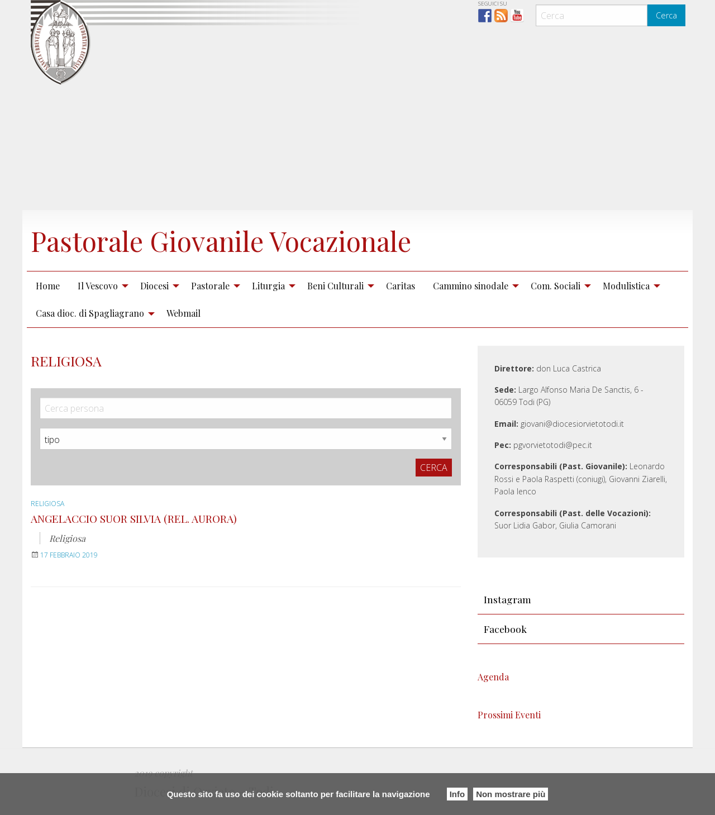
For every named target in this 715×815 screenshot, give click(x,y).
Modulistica (626, 286)
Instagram (507, 599)
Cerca (666, 15)
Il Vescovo (98, 286)
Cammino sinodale (470, 286)
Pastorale (210, 286)
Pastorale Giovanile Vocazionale (221, 241)
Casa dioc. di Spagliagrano (90, 313)
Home (48, 286)
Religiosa (47, 503)
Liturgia (268, 286)
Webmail (183, 313)
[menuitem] (48, 285)
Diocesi (154, 286)
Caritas (400, 286)
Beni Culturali (335, 286)
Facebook (505, 628)
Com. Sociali (555, 286)
